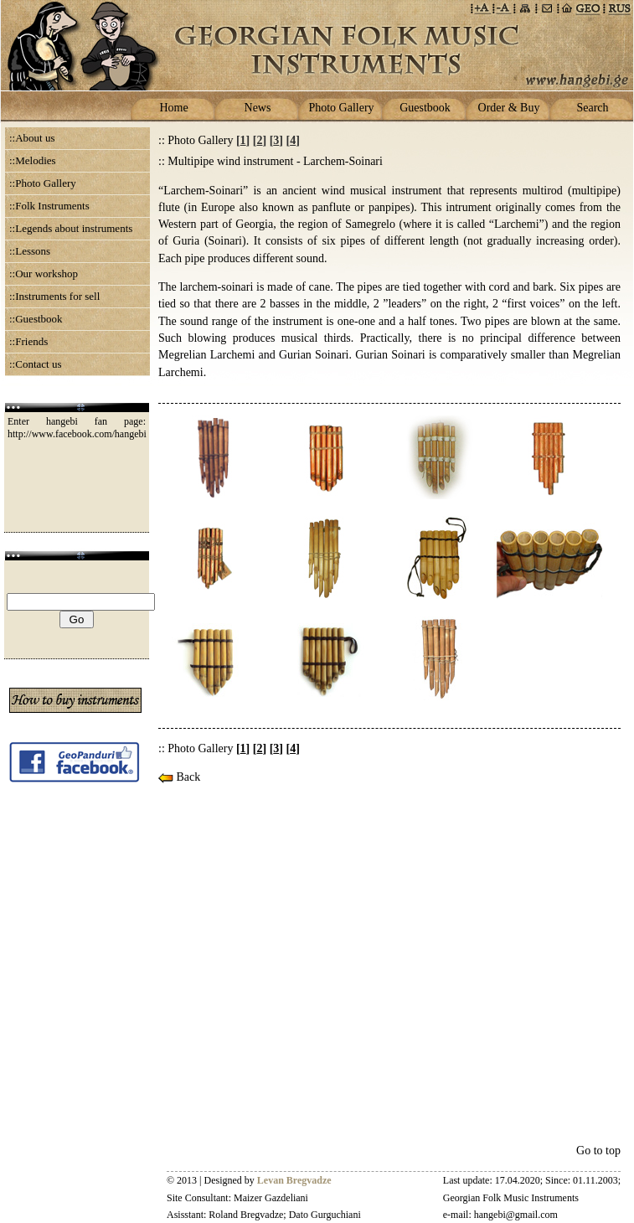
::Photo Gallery (42, 183)
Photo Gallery (341, 107)
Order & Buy (509, 107)
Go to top (598, 1150)
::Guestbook (36, 318)
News (258, 107)
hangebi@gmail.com (516, 1214)
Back (179, 777)
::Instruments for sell (54, 296)
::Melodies (32, 160)
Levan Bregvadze (294, 1180)
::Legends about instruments (70, 228)
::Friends (28, 341)
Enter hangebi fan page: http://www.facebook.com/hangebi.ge (83, 427)
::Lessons (29, 251)
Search (592, 107)
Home (173, 107)
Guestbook (425, 107)
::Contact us (35, 364)
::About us (32, 138)
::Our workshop (43, 273)
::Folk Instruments (49, 205)
